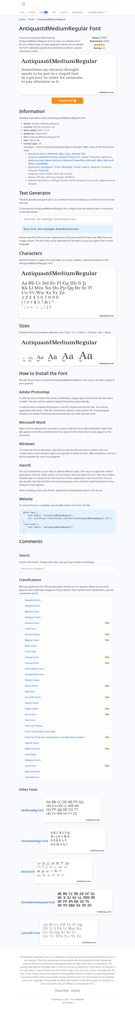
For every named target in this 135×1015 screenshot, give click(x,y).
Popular (63, 12)
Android (76, 153)
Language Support (96, 12)
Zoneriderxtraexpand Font (66, 902)
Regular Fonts (32, 640)
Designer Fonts (33, 617)
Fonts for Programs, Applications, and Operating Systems (54, 737)
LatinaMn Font (59, 933)
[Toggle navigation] (23, 3)
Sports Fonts (31, 685)
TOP (54, 12)
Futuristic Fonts (33, 697)
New (44, 12)
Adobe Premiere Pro (69, 157)
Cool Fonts (30, 628)
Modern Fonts (32, 680)
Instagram (47, 167)
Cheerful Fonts (32, 605)
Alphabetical (77, 12)
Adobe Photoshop (49, 157)
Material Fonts (32, 748)
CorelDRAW (41, 163)
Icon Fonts (30, 714)
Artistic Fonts (31, 702)
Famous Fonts (32, 623)
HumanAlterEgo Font (63, 841)
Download (67, 100)
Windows (53, 153)
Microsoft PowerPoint (74, 160)
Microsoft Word (95, 160)
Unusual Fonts (32, 634)
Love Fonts (30, 765)
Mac (61, 153)
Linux (67, 153)
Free (22, 12)
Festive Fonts (31, 657)
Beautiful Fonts (33, 600)
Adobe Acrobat (35, 160)
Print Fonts (30, 651)
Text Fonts (30, 720)
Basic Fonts (31, 645)
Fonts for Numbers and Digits (40, 731)
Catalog (31, 12)
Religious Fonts (33, 760)
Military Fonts (32, 611)
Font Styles (30, 754)
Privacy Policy (62, 990)
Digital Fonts (31, 708)
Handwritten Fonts (34, 674)
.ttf (39, 143)
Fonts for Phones (33, 725)
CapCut (85, 167)
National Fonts (32, 771)
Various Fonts (32, 663)
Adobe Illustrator (53, 160)
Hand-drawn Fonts (34, 668)
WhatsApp (67, 167)
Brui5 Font (56, 871)
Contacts (75, 990)
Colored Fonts (32, 777)
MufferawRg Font (61, 810)
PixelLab (43, 170)
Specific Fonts (32, 742)
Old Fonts (30, 691)
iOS (82, 153)
